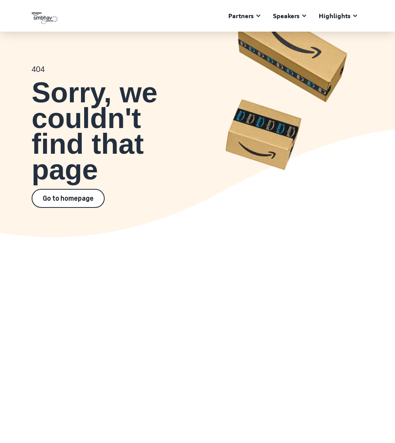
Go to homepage (68, 198)
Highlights (334, 16)
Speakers (286, 16)
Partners (241, 16)
